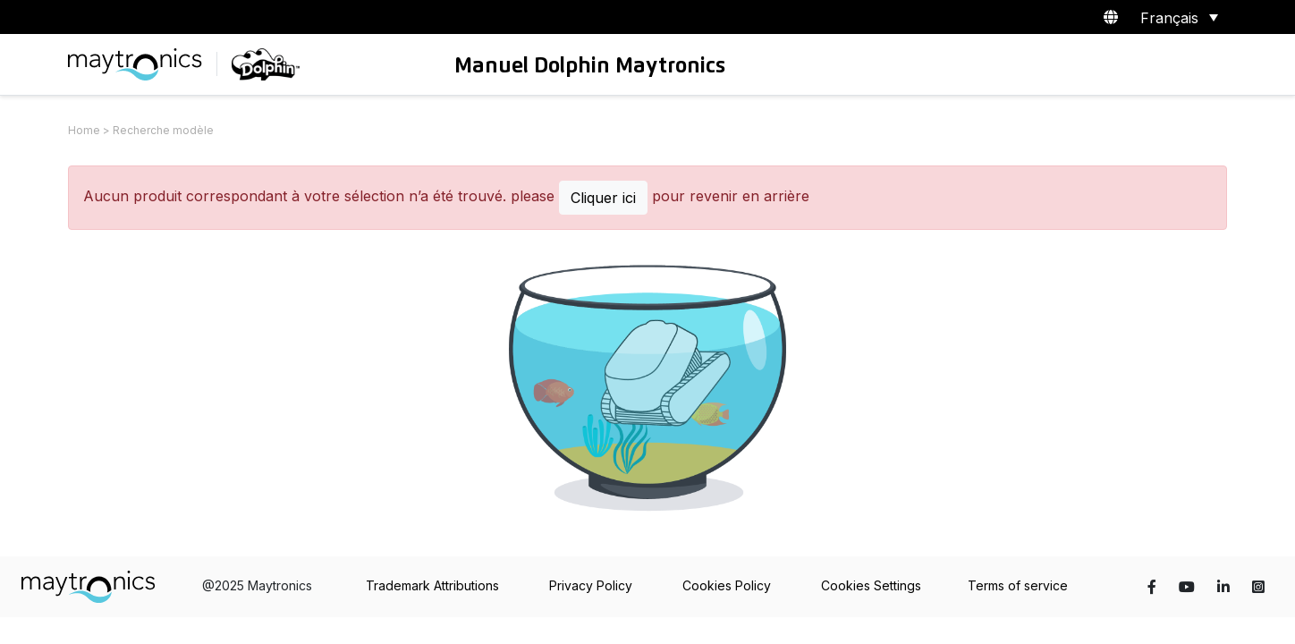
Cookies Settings (871, 585)
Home (84, 130)
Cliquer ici (603, 198)
